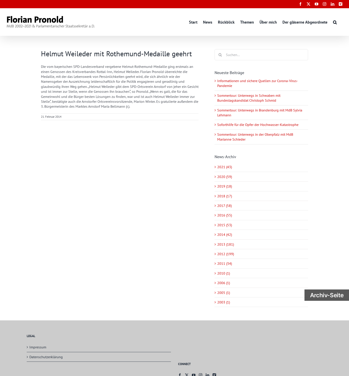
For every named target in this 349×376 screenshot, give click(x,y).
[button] (335, 22)
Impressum (37, 347)
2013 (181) (225, 244)
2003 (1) (223, 302)
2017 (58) (224, 205)
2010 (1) (223, 273)
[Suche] (220, 54)
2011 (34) (224, 263)
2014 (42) (224, 234)
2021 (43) (224, 167)
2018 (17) (224, 196)
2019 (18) (224, 186)
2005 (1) (223, 292)
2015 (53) (224, 225)
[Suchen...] (261, 54)
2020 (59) (224, 176)
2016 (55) (224, 215)
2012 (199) (225, 254)
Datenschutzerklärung (46, 357)
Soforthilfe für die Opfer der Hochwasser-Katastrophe (257, 124)
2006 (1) (223, 283)
